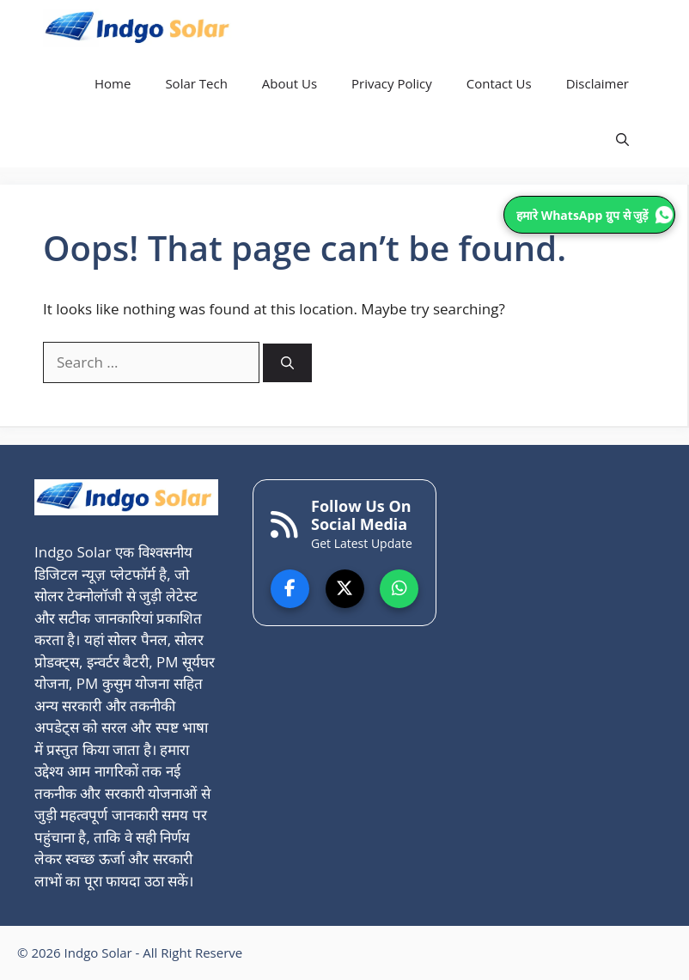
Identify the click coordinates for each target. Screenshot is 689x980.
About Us (289, 83)
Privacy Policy (391, 83)
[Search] (287, 363)
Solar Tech (196, 83)
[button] (622, 139)
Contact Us (499, 83)
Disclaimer (597, 83)
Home (113, 83)
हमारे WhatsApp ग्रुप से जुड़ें (595, 214)
